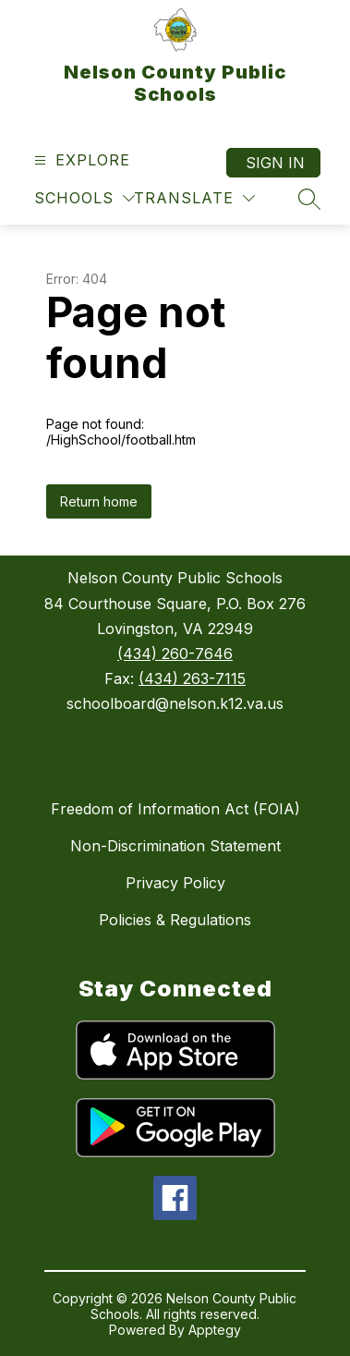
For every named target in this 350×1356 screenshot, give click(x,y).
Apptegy (214, 1330)
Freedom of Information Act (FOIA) (175, 809)
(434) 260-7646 (175, 653)
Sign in (275, 162)
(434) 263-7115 (192, 678)
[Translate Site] (194, 198)
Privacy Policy (175, 882)
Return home (99, 501)
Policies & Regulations (175, 919)
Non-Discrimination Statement (175, 846)
